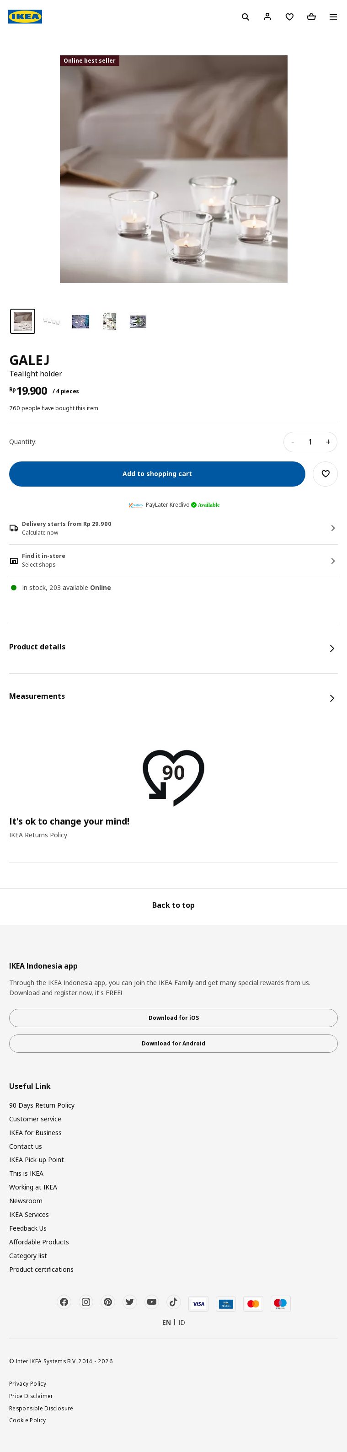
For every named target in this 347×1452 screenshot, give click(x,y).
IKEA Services (29, 1214)
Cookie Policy (27, 1420)
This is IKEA (26, 1173)
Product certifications (41, 1269)
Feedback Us (28, 1228)
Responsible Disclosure (41, 1408)
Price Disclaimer (31, 1395)
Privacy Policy (27, 1383)
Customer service (35, 1118)
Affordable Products (39, 1242)
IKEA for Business (35, 1132)
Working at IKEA (33, 1187)
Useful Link (30, 1086)
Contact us (25, 1146)
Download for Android (173, 1043)
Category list (28, 1255)
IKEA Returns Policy (38, 834)
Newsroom (26, 1200)
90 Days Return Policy (42, 1105)
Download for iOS (174, 1018)
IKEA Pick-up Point (36, 1159)
